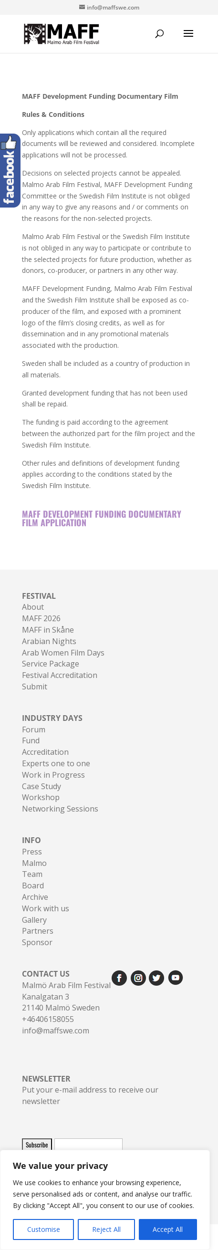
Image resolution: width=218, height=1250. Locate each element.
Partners (37, 931)
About (33, 607)
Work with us (45, 908)
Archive (35, 897)
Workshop (41, 797)
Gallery (34, 920)
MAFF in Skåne (48, 630)
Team (32, 874)
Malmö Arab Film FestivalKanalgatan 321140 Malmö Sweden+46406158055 (66, 996)
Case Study (41, 786)
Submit (34, 686)
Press (32, 851)
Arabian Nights (49, 641)
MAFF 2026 (41, 618)
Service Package (50, 663)
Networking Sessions (60, 808)
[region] (105, 1200)
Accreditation (45, 752)
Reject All (106, 1229)
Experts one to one (56, 763)
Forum (33, 729)
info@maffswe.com (55, 1030)
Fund (31, 740)
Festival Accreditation (59, 675)
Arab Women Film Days (63, 652)
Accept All (168, 1229)
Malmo (34, 863)
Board (33, 885)
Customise (43, 1229)
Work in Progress (53, 775)
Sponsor (37, 942)
